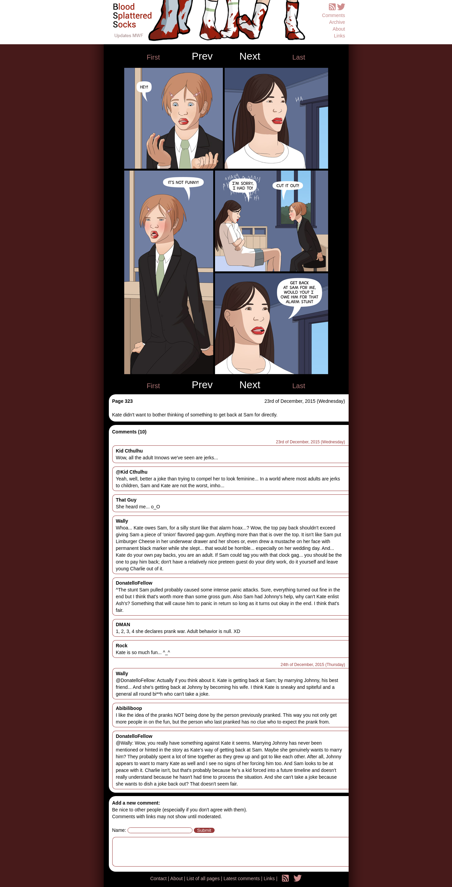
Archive (337, 22)
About (339, 29)
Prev (202, 56)
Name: (119, 830)
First (153, 57)
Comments (333, 15)
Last (298, 57)
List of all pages (204, 878)
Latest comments (242, 878)
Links (339, 35)
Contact (159, 878)
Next (250, 56)
